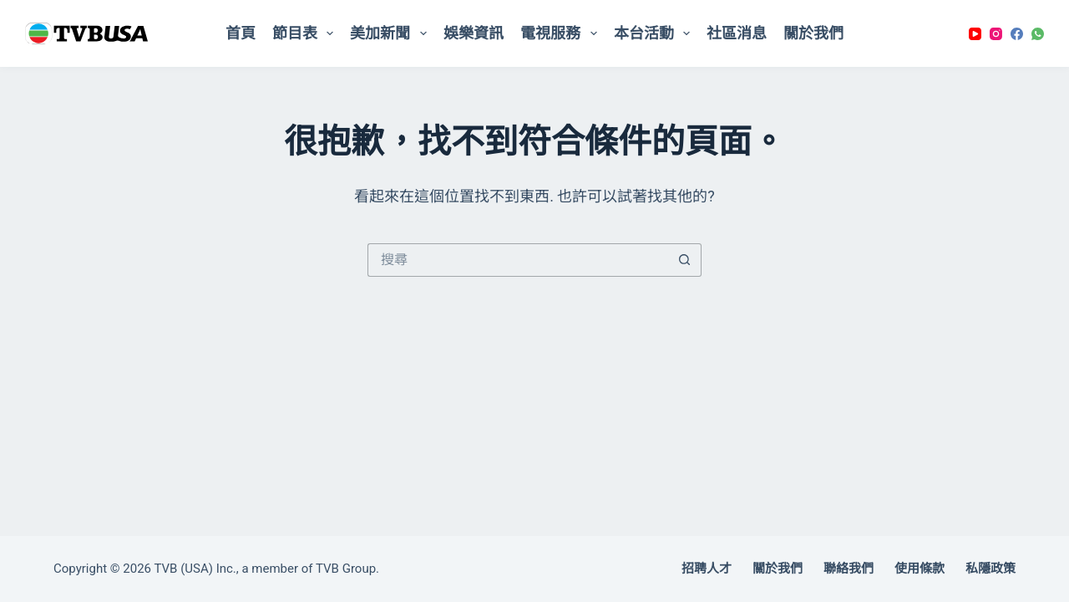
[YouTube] (975, 34)
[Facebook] (1017, 34)
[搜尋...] (517, 260)
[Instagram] (996, 34)
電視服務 (562, 33)
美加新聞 (391, 33)
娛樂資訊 (473, 33)
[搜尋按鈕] (685, 260)
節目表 (306, 33)
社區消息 (737, 33)
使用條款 (919, 568)
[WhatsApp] (1037, 34)
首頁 (240, 33)
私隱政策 (990, 568)
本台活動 (655, 33)
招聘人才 (706, 568)
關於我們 (813, 33)
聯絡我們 (848, 568)
